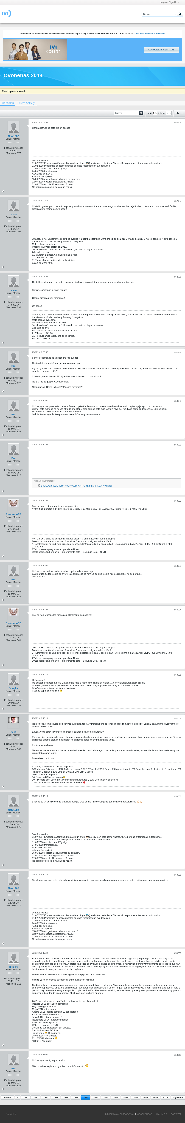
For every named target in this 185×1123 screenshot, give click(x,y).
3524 (45, 1097)
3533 (75, 1097)
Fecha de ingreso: (13, 148)
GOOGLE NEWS (144, 1114)
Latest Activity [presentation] (26, 103)
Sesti (13, 732)
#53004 (177, 609)
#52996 (177, 122)
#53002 (177, 501)
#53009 (177, 953)
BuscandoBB (13, 514)
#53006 (177, 718)
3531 (55, 1097)
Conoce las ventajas (161, 49)
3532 (65, 1097)
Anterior (7, 1097)
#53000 (177, 401)
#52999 (177, 352)
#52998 (177, 277)
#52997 (177, 201)
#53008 (177, 875)
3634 (145, 1097)
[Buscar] (159, 14)
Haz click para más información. (151, 34)
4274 (165, 1097)
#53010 (177, 1055)
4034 (155, 1097)
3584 (135, 1097)
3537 (115, 1097)
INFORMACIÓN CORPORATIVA (119, 1114)
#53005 (177, 675)
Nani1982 (13, 136)
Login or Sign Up (169, 2)
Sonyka (13, 688)
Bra (13, 366)
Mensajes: (11, 153)
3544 (125, 1097)
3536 (105, 1097)
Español (11, 1114)
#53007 (177, 796)
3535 (95, 1097)
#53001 (177, 445)
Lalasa (13, 214)
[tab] (26, 103)
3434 (25, 1097)
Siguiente (178, 1097)
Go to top (176, 1114)
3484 (35, 1097)
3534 (85, 1097)
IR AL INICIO (161, 1114)
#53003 (177, 566)
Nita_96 (13, 966)
